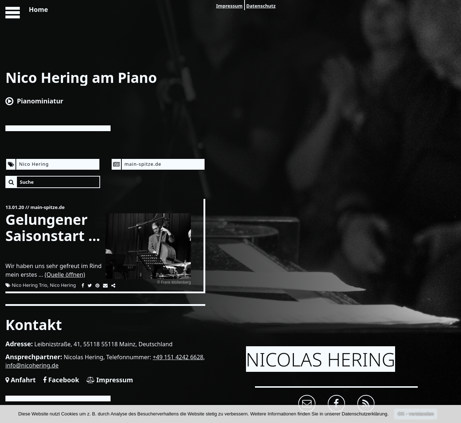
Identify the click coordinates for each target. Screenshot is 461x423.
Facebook (61, 379)
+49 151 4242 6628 (178, 357)
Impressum (229, 6)
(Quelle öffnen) (65, 275)
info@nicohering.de (32, 365)
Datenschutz (261, 6)
